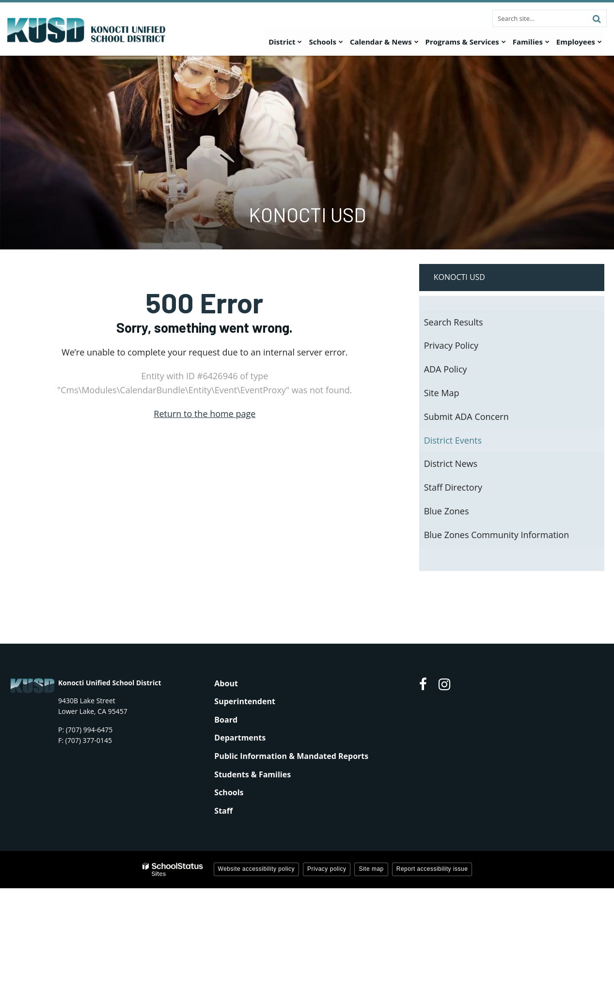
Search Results (453, 322)
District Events (453, 440)
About (226, 683)
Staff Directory (453, 487)
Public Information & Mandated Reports (291, 756)
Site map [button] (371, 868)
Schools (228, 792)
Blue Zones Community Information (496, 535)
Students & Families (252, 774)
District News (450, 463)
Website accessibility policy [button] (256, 868)
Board (225, 719)
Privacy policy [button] (326, 868)
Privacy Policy (451, 345)
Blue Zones (446, 511)
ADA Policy (445, 369)
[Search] (596, 18)
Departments (240, 737)
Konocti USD (459, 277)
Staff (223, 810)
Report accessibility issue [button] (432, 868)
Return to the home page (204, 413)
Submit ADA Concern (466, 416)
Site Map (441, 393)
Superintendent (244, 701)
